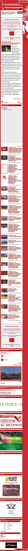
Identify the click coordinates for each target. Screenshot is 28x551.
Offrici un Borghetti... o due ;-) (12, 33)
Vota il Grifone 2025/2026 (5, 393)
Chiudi (20, 103)
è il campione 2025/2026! (8, 390)
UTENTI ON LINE (24, 549)
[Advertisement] (4, 462)
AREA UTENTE (24, 1)
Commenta (5, 102)
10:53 (3, 537)
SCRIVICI (11, 38)
